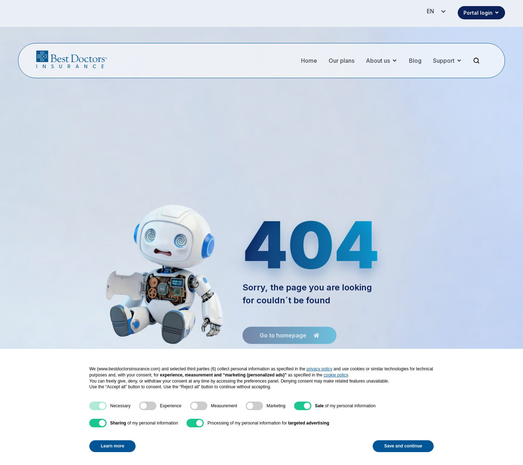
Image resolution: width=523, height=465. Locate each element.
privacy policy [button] (319, 368)
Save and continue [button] (403, 446)
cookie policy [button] (336, 375)
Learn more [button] (112, 446)
